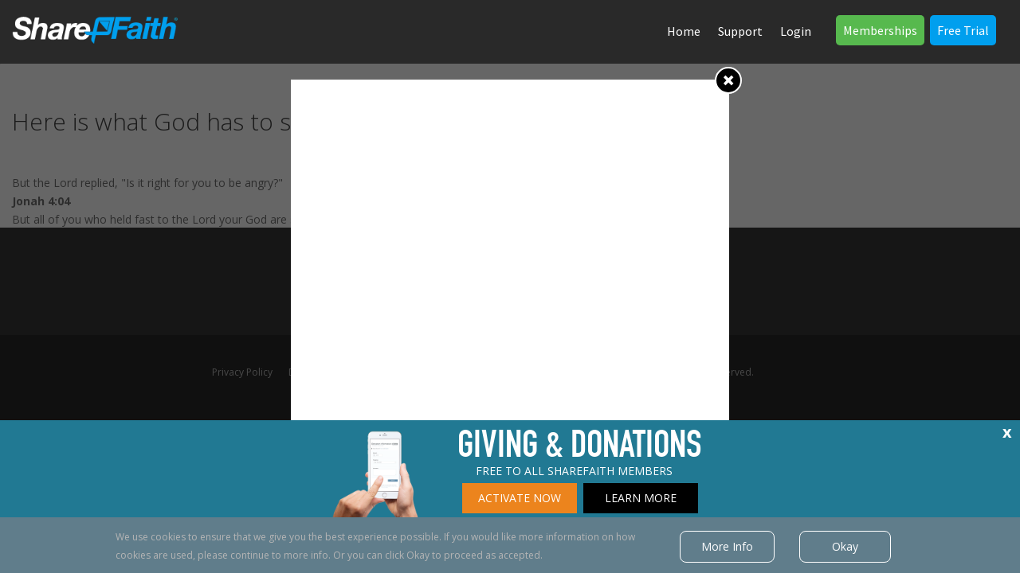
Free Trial (963, 30)
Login (795, 31)
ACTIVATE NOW (519, 497)
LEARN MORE (641, 497)
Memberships (880, 30)
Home (683, 31)
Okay (845, 546)
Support (740, 31)
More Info (727, 546)
